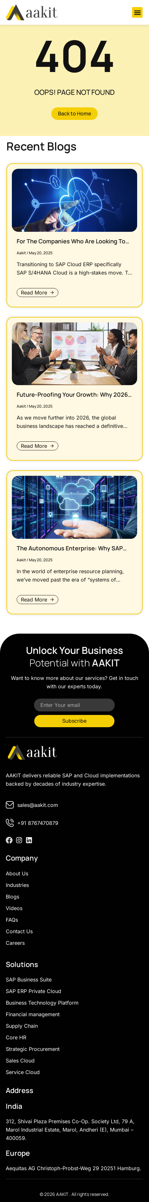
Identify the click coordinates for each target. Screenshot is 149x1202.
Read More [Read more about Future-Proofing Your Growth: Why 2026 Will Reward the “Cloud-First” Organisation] (34, 446)
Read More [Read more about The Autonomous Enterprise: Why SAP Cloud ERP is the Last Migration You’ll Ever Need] (34, 599)
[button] (137, 12)
